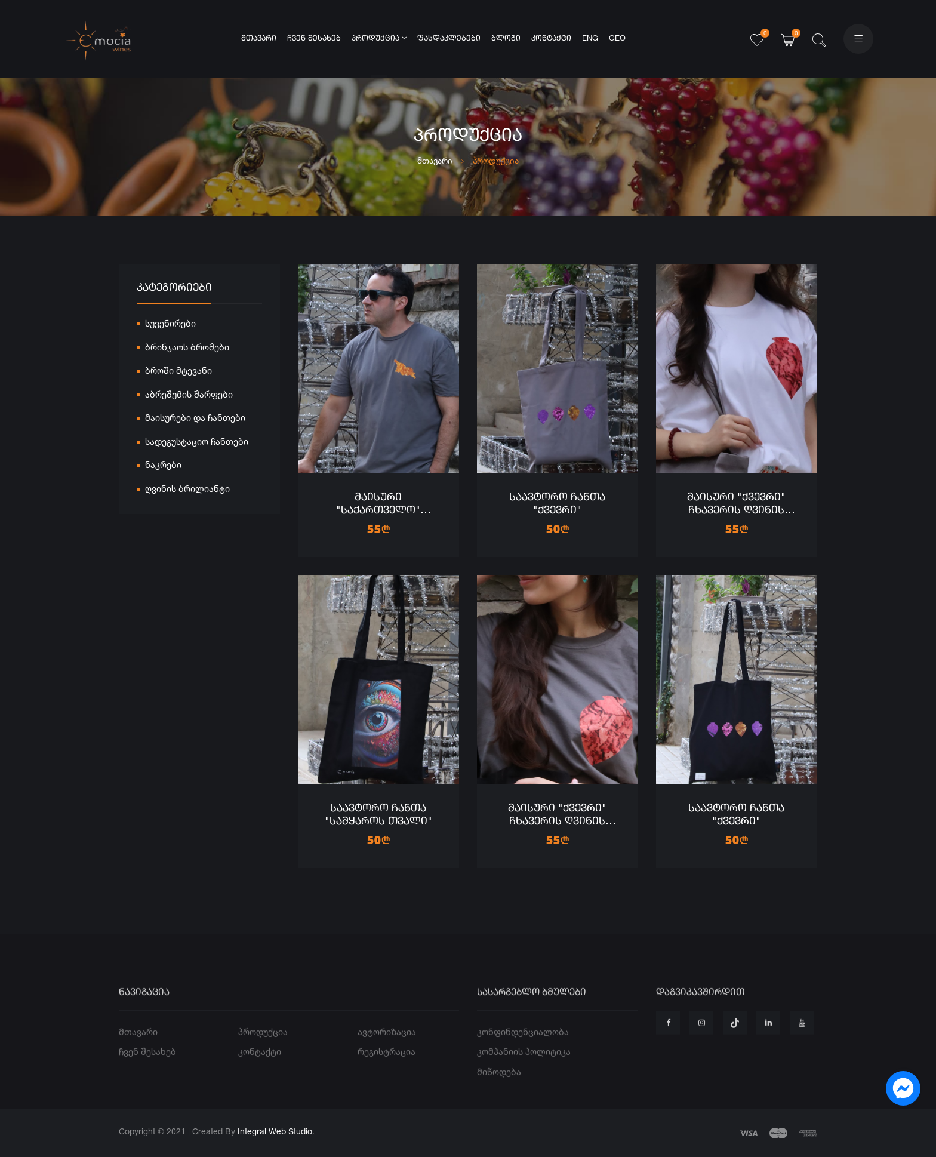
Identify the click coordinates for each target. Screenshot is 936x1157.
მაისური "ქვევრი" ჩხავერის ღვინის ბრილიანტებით (736, 510)
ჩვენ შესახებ (314, 38)
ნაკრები (163, 466)
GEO (617, 38)
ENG (590, 38)
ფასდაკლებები (449, 38)
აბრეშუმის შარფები (189, 396)
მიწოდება (499, 1092)
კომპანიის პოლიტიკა (524, 1073)
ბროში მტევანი (178, 372)
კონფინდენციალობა (523, 1052)
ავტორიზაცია (387, 1052)
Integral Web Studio (275, 1131)
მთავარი (258, 38)
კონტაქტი (551, 38)
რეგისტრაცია (386, 1073)
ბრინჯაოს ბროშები (187, 349)
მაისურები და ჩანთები (195, 419)
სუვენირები (170, 325)
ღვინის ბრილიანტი (187, 490)
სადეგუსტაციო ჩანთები (196, 443)
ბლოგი (506, 38)
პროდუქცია (379, 38)
